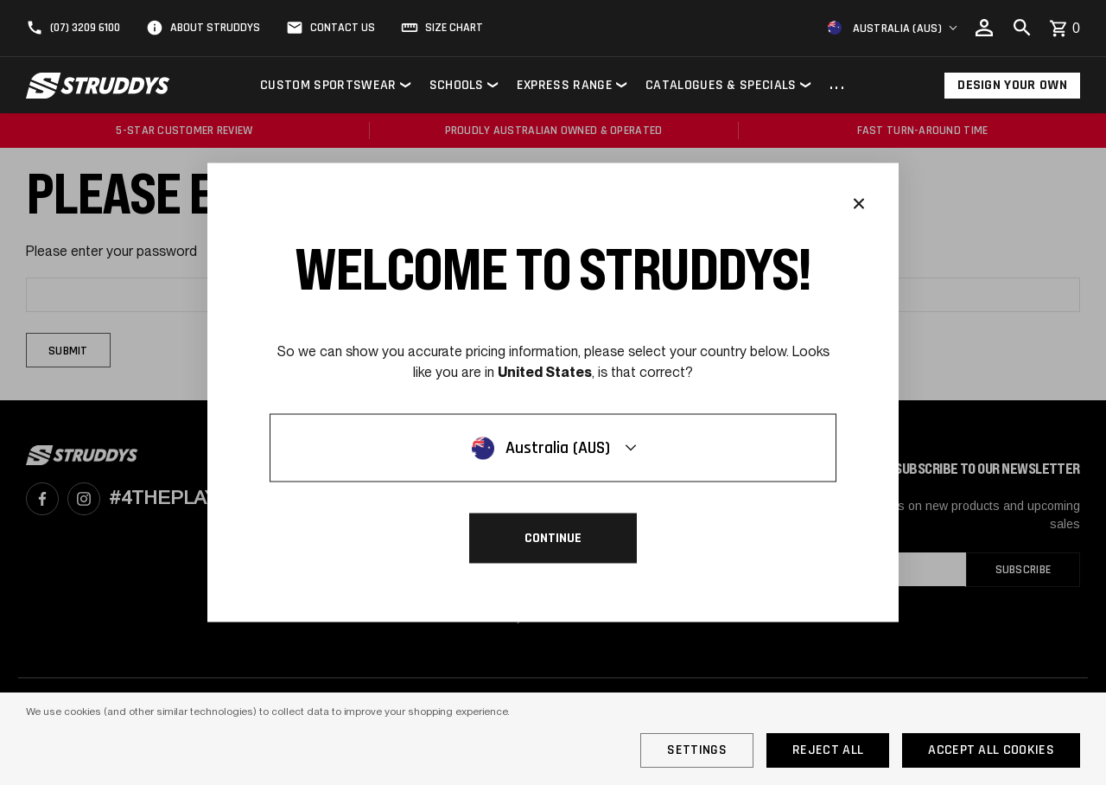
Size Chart (454, 27)
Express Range (565, 85)
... (838, 85)
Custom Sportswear (328, 85)
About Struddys (215, 27)
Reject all (827, 750)
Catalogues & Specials (721, 85)
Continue (553, 538)
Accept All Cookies (991, 750)
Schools (456, 85)
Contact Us (342, 27)
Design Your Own (1012, 85)
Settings (697, 750)
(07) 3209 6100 (85, 27)
